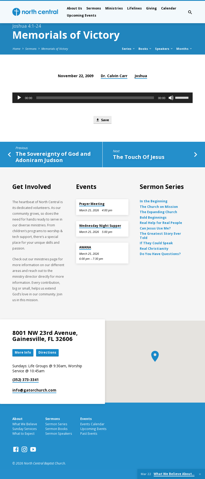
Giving (151, 8)
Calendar (168, 8)
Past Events (88, 434)
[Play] (19, 97)
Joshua (141, 75)
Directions (48, 352)
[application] (102, 97)
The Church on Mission (159, 206)
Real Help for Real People (161, 223)
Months (184, 49)
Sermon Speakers (58, 434)
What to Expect (23, 434)
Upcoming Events (81, 15)
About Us (74, 8)
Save (102, 120)
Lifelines (134, 8)
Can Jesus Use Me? (155, 228)
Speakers (164, 49)
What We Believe (24, 424)
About (17, 419)
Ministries (114, 8)
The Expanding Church (158, 212)
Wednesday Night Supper (100, 226)
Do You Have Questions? (160, 254)
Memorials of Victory (54, 49)
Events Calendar (92, 424)
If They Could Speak (156, 243)
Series (128, 49)
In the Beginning (153, 201)
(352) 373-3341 (25, 380)
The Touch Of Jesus (138, 157)
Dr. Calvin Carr (114, 75)
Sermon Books (56, 429)
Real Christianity (154, 248)
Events (86, 419)
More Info (23, 352)
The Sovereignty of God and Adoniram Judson (53, 157)
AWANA (85, 247)
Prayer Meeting (91, 204)
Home (17, 49)
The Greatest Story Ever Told (160, 235)
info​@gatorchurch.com (34, 390)
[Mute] (171, 97)
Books (145, 49)
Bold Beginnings (153, 217)
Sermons (93, 8)
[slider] (95, 97)
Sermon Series (56, 424)
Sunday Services (24, 429)
